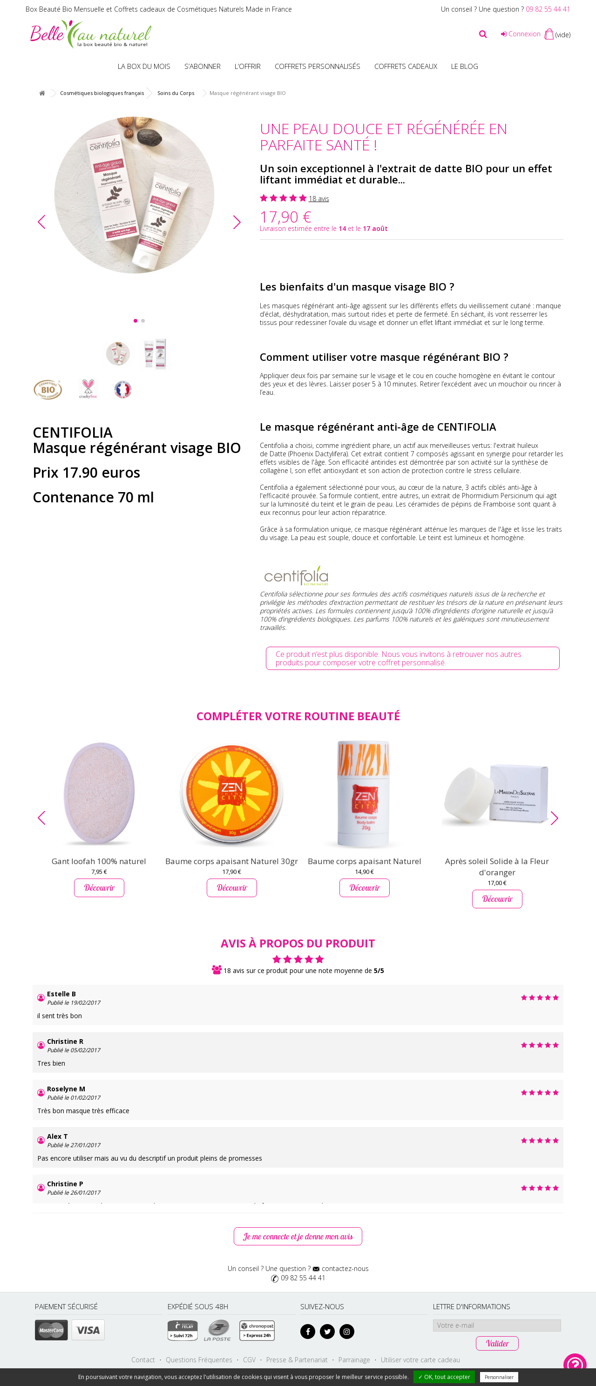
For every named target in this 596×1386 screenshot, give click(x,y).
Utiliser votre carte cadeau (420, 1359)
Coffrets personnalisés (317, 66)
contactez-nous (345, 1268)
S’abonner (202, 66)
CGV (249, 1359)
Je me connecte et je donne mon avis (298, 1236)
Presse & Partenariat (297, 1359)
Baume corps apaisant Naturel (364, 861)
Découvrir (99, 887)
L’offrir (248, 66)
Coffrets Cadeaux (405, 66)
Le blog (464, 66)
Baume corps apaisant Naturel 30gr (231, 861)
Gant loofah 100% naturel (99, 861)
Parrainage (354, 1359)
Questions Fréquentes (199, 1359)
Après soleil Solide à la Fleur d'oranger (497, 867)
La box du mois (144, 66)
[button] (237, 222)
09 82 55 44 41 (548, 9)
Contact (143, 1359)
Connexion (521, 33)
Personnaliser (499, 1377)
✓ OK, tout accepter (444, 1377)
